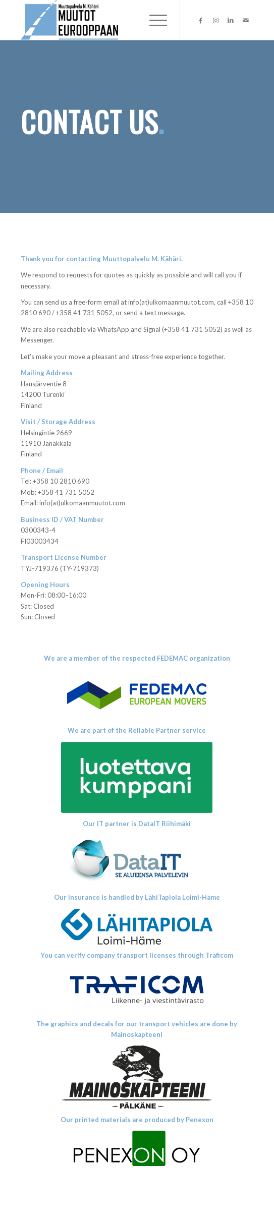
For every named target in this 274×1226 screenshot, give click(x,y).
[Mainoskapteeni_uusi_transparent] (136, 1076)
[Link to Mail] (245, 20)
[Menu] (153, 20)
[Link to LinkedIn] (230, 20)
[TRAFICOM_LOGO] (136, 990)
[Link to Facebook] (200, 20)
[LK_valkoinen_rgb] (136, 777)
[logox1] (136, 694)
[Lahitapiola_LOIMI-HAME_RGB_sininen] (136, 927)
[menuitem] (153, 20)
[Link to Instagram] (215, 20)
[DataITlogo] (136, 861)
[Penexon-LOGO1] (137, 1148)
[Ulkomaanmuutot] (114, 20)
